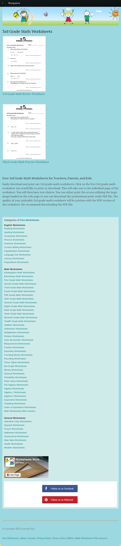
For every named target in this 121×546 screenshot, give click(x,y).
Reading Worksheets (14, 228)
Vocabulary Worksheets (15, 236)
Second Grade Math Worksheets (20, 284)
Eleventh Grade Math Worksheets (20, 317)
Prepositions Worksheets (16, 262)
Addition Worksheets (14, 325)
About (23, 538)
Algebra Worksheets (14, 388)
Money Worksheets (13, 370)
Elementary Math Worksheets (18, 276)
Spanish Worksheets (14, 425)
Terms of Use (59, 538)
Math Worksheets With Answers (19, 411)
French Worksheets (13, 429)
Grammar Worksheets (15, 243)
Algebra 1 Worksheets (15, 392)
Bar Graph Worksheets (15, 366)
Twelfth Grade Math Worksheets (20, 321)
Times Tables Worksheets (16, 362)
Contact (32, 538)
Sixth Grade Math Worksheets (19, 298)
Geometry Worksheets (15, 351)
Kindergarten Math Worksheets (19, 272)
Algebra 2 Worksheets (15, 396)
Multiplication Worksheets (16, 332)
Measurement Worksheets (17, 343)
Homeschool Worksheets (16, 436)
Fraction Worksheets (14, 347)
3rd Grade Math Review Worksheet (23, 94)
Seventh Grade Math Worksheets (20, 302)
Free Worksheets (29, 220)
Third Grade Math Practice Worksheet (25, 162)
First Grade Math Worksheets (18, 280)
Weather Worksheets (14, 447)
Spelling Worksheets (14, 232)
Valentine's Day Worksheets (18, 421)
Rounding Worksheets (15, 358)
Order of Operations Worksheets (20, 407)
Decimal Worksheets (14, 373)
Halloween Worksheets (15, 432)
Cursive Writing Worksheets (17, 247)
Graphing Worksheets (15, 403)
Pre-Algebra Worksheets (16, 385)
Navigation (14, 3)
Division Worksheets (14, 336)
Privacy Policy (44, 538)
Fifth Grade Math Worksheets (18, 295)
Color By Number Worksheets (18, 340)
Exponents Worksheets (15, 400)
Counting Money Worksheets (18, 355)
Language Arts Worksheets (17, 254)
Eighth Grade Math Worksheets (19, 306)
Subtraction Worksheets (16, 328)
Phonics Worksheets (14, 239)
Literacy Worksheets (14, 258)
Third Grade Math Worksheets (19, 287)
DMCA (70, 538)
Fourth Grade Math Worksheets (19, 291)
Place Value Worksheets (16, 381)
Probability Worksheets (15, 377)
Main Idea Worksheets (15, 440)
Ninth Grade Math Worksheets (19, 310)
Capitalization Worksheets (17, 251)
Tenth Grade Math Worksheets (19, 313)
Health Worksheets (13, 444)
